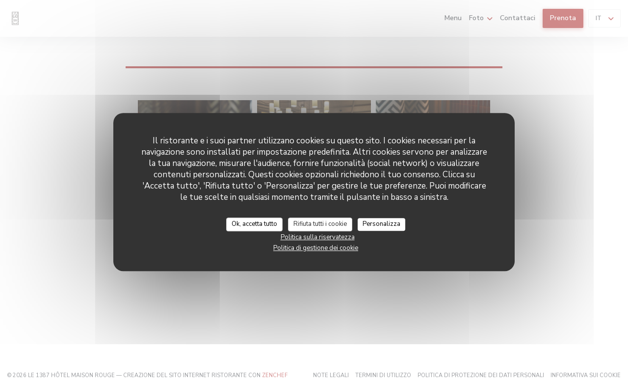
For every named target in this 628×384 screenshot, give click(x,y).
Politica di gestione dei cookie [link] (315, 248)
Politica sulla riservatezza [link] (318, 237)
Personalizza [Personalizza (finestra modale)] (381, 223)
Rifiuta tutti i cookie (320, 223)
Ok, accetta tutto (254, 223)
